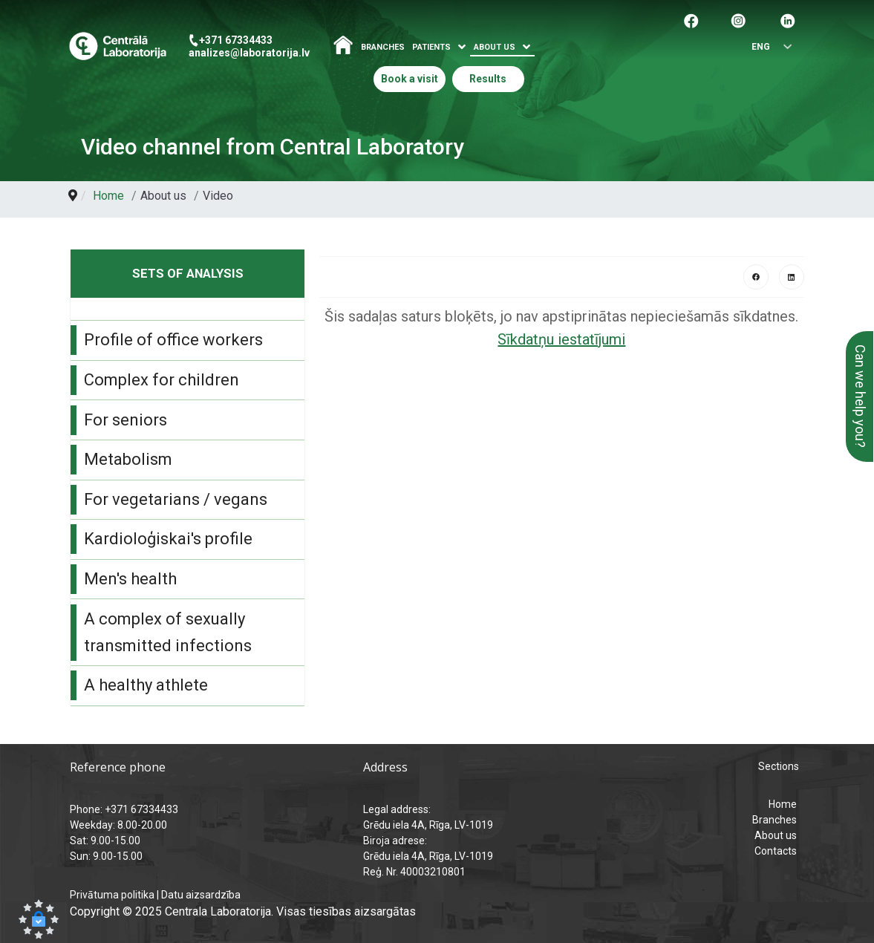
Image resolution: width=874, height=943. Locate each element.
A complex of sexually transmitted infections (168, 632)
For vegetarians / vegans (175, 499)
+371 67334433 (236, 40)
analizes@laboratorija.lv (249, 53)
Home (783, 804)
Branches (383, 47)
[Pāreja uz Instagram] (738, 20)
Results (487, 79)
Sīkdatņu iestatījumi (561, 339)
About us (775, 835)
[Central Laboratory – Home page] (118, 46)
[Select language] (766, 47)
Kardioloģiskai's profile (168, 538)
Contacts (775, 851)
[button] (38, 919)
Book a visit (409, 79)
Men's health (130, 579)
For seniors (125, 420)
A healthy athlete (146, 685)
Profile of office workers (173, 339)
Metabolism (128, 459)
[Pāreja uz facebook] (691, 20)
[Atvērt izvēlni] (462, 47)
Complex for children (161, 380)
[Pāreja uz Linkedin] (787, 20)
